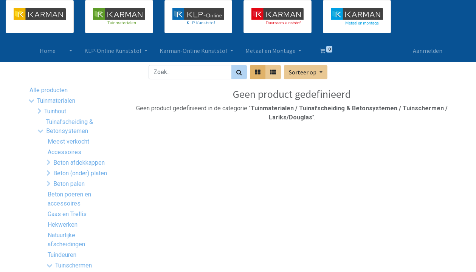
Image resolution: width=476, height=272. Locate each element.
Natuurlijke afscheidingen (66, 240)
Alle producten (48, 90)
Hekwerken (63, 224)
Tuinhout (55, 111)
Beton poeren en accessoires (69, 199)
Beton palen (69, 183)
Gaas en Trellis (67, 214)
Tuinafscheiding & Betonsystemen (69, 126)
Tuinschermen (73, 265)
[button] (305, 72)
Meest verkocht (68, 141)
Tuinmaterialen (56, 100)
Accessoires (64, 152)
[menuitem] (48, 50)
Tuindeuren (62, 254)
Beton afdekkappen (79, 162)
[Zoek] (239, 72)
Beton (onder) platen (80, 173)
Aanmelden (427, 50)
